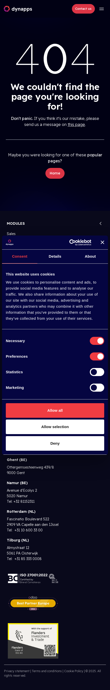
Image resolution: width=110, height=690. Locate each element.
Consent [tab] (20, 256)
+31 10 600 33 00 (28, 530)
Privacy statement (17, 671)
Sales (11, 234)
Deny (55, 443)
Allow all (55, 410)
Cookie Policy (73, 671)
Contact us (83, 9)
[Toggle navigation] (101, 9)
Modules (16, 223)
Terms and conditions (47, 671)
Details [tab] (55, 256)
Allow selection (55, 427)
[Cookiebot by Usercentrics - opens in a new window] (69, 242)
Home (55, 173)
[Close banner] (102, 242)
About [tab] (90, 256)
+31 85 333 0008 (27, 559)
